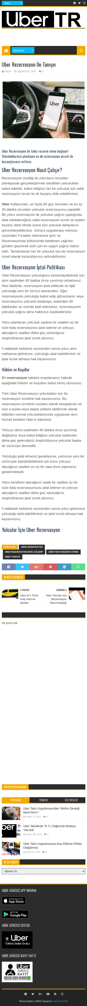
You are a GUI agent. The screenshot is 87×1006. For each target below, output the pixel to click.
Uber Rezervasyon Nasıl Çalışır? (24, 552)
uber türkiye (12, 557)
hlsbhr (29, 1001)
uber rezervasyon (32, 547)
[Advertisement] (44, 35)
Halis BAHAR (60, 1001)
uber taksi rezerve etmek (63, 552)
